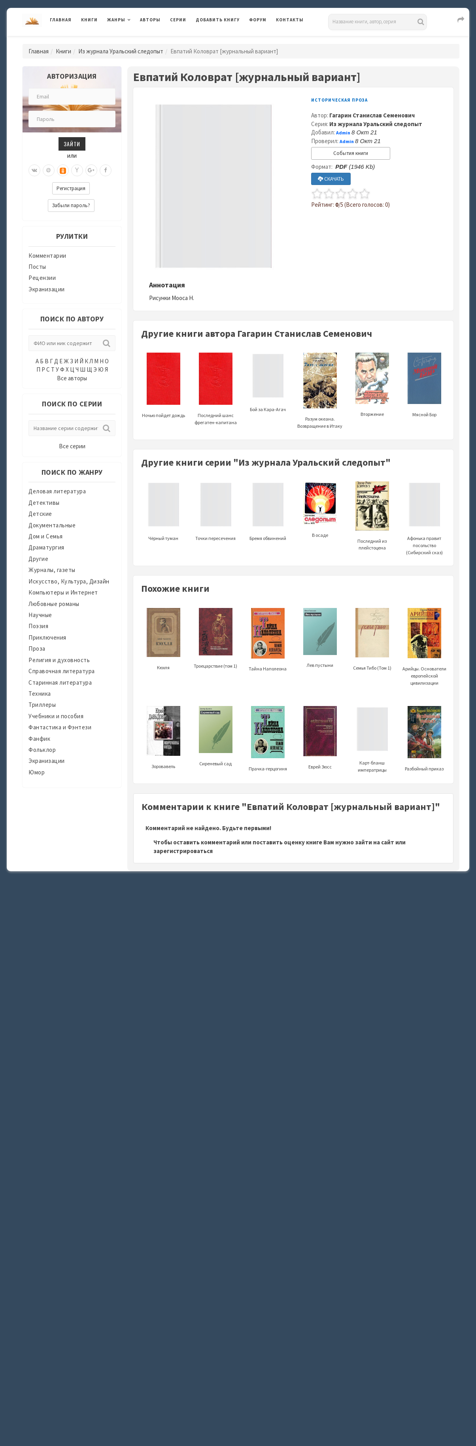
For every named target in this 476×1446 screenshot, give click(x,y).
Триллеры (42, 704)
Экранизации (46, 289)
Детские (40, 513)
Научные (40, 615)
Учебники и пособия (55, 716)
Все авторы (72, 378)
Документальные (52, 525)
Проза (36, 648)
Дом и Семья (45, 536)
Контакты (290, 20)
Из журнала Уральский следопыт (120, 51)
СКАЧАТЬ (331, 179)
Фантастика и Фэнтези (59, 727)
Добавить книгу (218, 20)
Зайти (72, 144)
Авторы (150, 20)
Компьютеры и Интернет (63, 592)
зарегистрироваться (183, 851)
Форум (257, 20)
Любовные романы (53, 604)
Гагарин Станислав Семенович (372, 115)
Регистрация (71, 188)
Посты (37, 266)
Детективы (44, 502)
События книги (350, 153)
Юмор (36, 772)
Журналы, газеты (52, 570)
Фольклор (42, 749)
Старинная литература (60, 682)
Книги (89, 20)
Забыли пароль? (71, 205)
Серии (178, 20)
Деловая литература (57, 491)
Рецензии (42, 277)
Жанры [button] (116, 20)
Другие (38, 559)
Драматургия (46, 547)
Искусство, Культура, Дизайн (69, 581)
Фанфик (39, 738)
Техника (39, 693)
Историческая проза (339, 100)
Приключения (47, 637)
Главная (61, 20)
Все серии (72, 446)
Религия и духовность (59, 660)
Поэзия (38, 626)
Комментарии (47, 255)
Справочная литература (61, 671)
